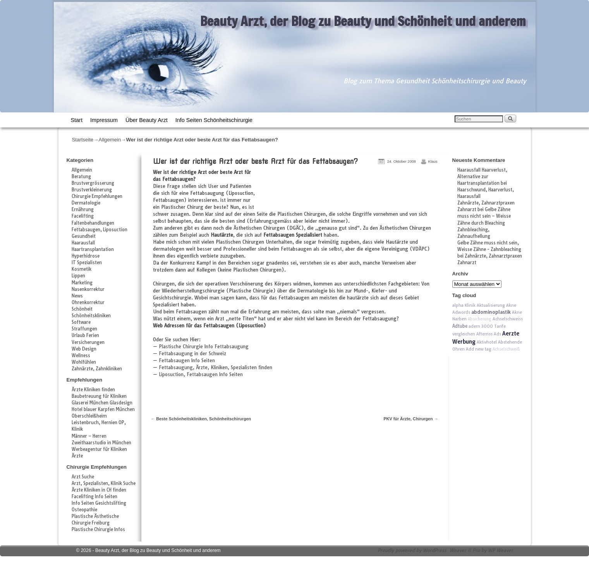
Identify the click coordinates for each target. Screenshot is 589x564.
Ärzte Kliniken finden (93, 389)
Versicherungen (88, 342)
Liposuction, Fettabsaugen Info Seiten (201, 374)
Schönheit (82, 309)
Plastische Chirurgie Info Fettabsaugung (204, 346)
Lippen (78, 276)
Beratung (81, 176)
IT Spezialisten (87, 262)
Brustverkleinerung (92, 190)
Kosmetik (81, 269)
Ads (497, 334)
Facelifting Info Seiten (94, 496)
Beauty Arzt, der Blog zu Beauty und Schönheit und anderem (363, 21)
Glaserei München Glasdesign (102, 403)
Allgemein (109, 140)
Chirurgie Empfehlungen (97, 196)
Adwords (461, 312)
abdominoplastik (491, 312)
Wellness (81, 355)
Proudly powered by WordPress (412, 550)
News (77, 296)
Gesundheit (84, 236)
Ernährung (83, 209)
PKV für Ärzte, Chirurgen (411, 418)
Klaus (433, 161)
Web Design (84, 349)
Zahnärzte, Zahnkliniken (97, 368)
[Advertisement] (349, 190)
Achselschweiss (508, 319)
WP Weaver (500, 550)
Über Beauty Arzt (146, 120)
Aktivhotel (487, 342)
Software (81, 322)
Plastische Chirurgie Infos (98, 529)
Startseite (83, 140)
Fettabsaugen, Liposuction (99, 229)
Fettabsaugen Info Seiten (187, 360)
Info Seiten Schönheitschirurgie (213, 120)
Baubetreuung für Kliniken (99, 396)
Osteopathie (84, 509)
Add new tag (478, 349)
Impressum (104, 120)
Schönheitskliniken (91, 315)
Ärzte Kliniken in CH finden (99, 490)
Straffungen (84, 329)
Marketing (82, 282)
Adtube (459, 326)
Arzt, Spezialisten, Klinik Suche (104, 483)
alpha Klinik (464, 305)
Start (76, 120)
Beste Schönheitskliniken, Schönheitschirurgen (201, 418)
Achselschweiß (506, 349)
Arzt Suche (83, 477)
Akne (511, 305)
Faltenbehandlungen (93, 223)
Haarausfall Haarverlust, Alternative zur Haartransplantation (482, 176)
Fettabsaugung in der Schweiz (192, 353)
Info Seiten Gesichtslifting (99, 503)
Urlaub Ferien (85, 335)
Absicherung (479, 319)
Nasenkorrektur (88, 289)
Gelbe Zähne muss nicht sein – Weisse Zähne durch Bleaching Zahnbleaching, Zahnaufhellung (484, 223)
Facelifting (83, 216)
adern (474, 326)
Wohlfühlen (84, 362)
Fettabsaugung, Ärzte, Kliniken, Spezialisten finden (215, 367)
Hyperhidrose (86, 256)
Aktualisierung (491, 305)
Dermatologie (86, 203)
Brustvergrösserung (93, 183)
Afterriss (484, 334)
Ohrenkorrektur (88, 302)
